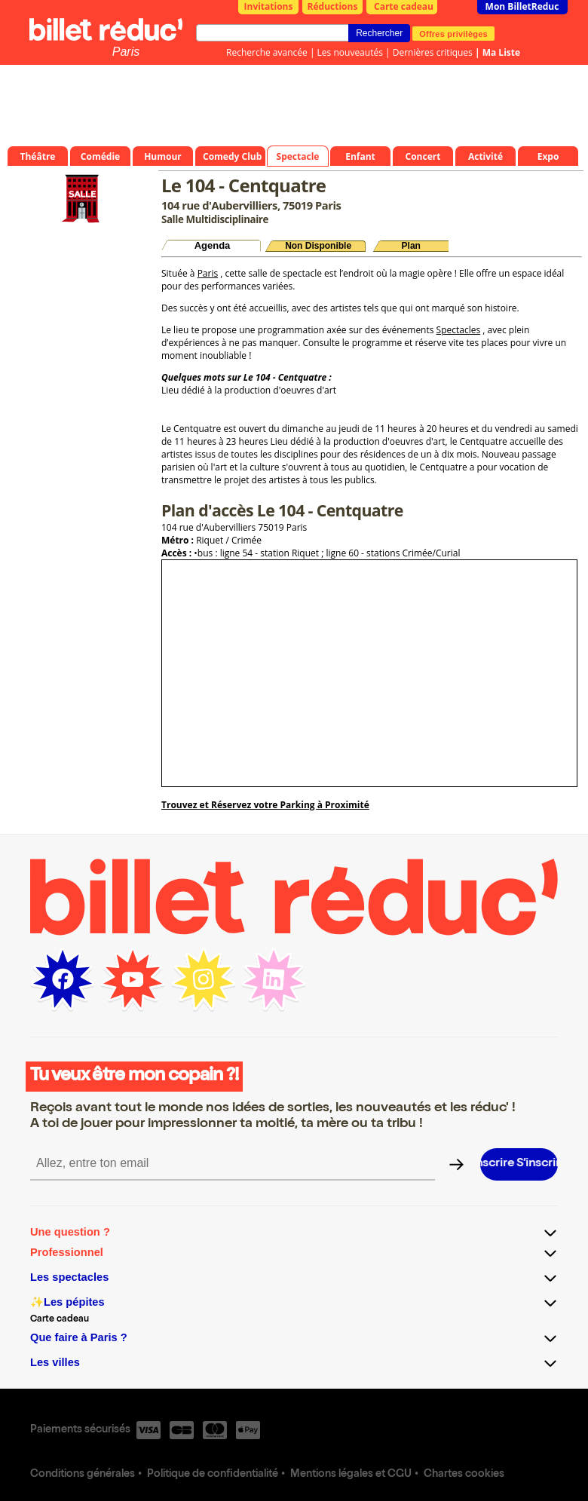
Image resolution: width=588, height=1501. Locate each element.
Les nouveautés (350, 52)
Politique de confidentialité (212, 1474)
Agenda (212, 245)
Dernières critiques (433, 52)
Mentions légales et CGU (351, 1474)
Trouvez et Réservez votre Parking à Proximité (265, 804)
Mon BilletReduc (522, 6)
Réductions (333, 6)
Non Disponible (318, 245)
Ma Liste (501, 52)
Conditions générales (82, 1474)
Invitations (268, 6)
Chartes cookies (464, 1474)
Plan (411, 245)
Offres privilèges (453, 33)
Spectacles (458, 329)
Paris (125, 51)
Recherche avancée (267, 52)
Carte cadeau (403, 6)
